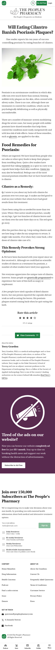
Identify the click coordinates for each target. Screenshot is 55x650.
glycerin (13, 137)
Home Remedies (8, 569)
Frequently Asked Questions (41, 580)
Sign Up (44, 525)
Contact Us (34, 574)
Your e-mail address (8, 523)
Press (32, 601)
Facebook (7, 626)
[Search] (33, 3)
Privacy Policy (36, 596)
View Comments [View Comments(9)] (27, 335)
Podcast (5, 585)
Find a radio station (10, 591)
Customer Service (37, 591)
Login (50, 3)
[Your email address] (19, 526)
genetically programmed (39, 278)
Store (4, 596)
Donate (5, 601)
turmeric (26, 166)
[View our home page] (4, 3)
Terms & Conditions (38, 585)
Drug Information (9, 574)
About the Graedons (38, 569)
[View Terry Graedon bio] (26, 347)
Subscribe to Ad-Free (13, 465)
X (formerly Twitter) (11, 620)
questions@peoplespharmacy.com (17, 614)
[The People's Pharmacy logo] (27, 12)
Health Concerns (9, 580)
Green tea (45, 169)
